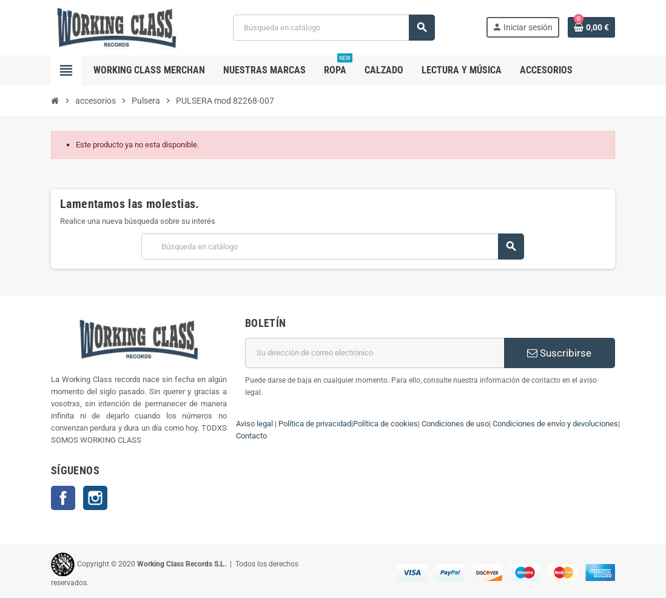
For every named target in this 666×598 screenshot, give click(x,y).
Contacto (251, 435)
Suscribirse (559, 353)
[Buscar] (333, 28)
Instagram (95, 498)
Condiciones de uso (455, 423)
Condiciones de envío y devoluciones (555, 423)
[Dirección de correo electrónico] (374, 353)
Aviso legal (254, 423)
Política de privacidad (314, 423)
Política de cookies (385, 423)
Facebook (63, 498)
